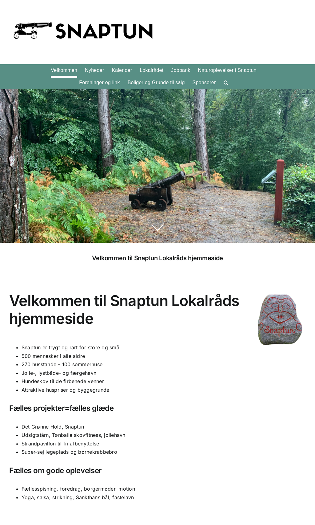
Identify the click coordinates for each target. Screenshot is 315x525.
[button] (226, 82)
